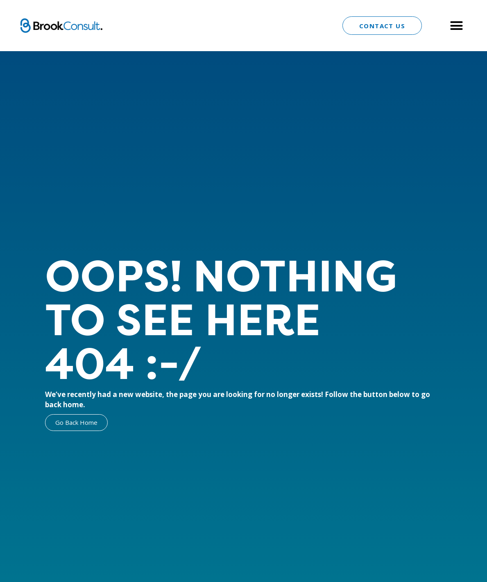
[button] (456, 26)
